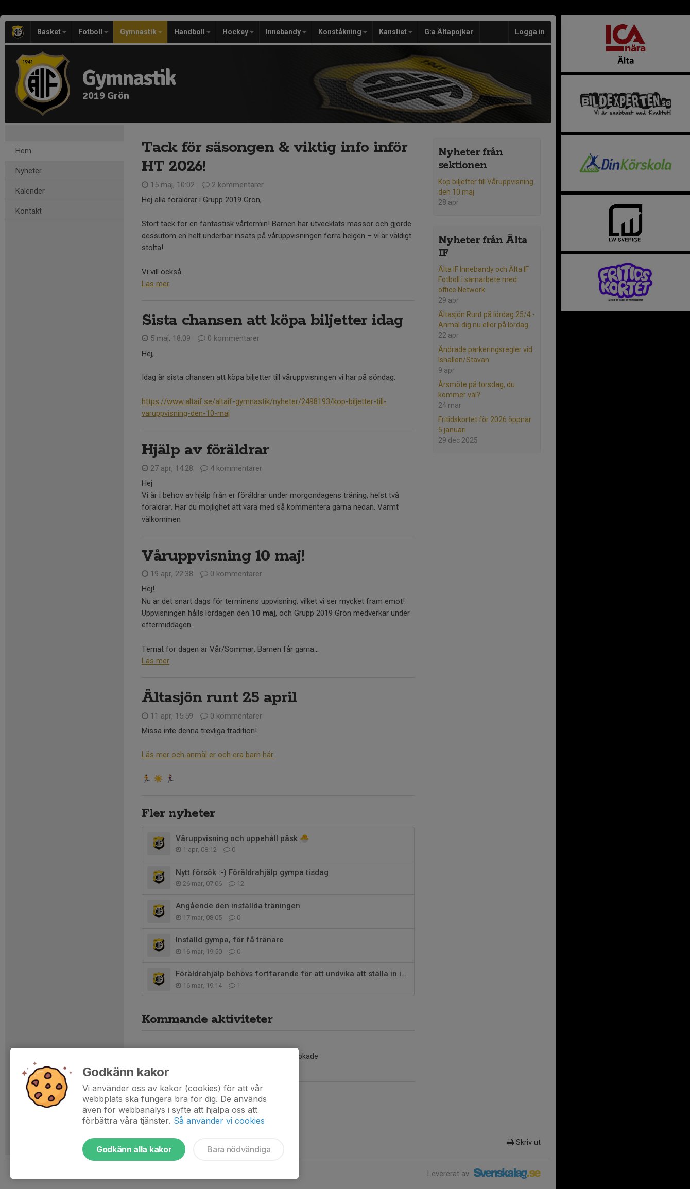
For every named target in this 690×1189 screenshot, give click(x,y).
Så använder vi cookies (219, 1120)
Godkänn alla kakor (133, 1149)
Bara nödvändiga (238, 1149)
